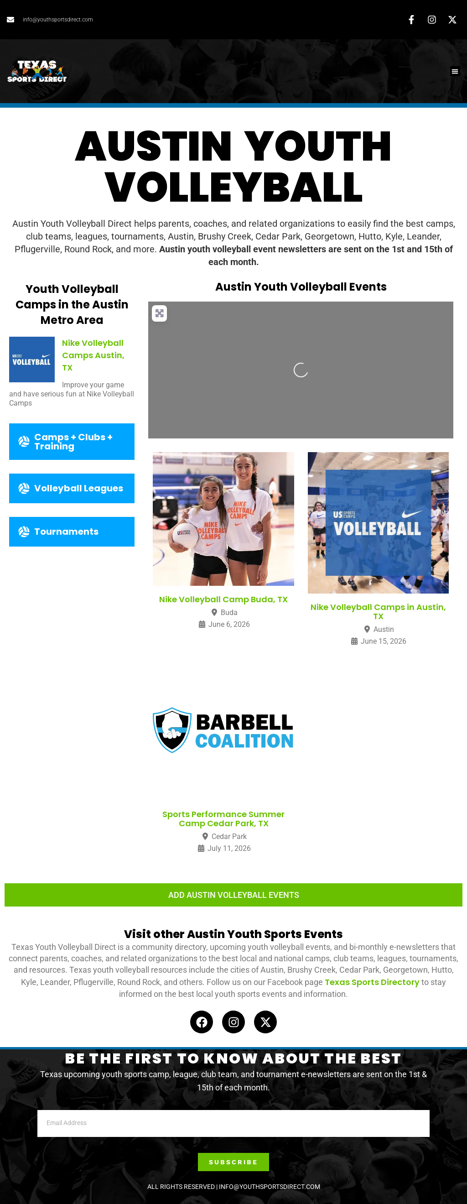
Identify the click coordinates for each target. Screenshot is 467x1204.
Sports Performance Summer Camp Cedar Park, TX (223, 818)
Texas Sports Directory (372, 982)
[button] (455, 71)
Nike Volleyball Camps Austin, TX (93, 355)
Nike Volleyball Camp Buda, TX (223, 599)
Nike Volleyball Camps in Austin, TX (378, 611)
